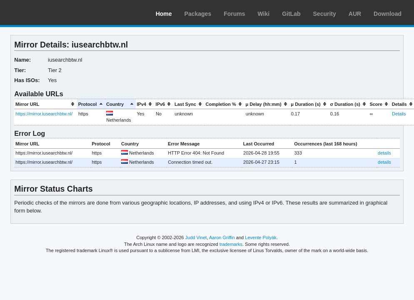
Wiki (264, 13)
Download (388, 13)
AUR (355, 13)
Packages (198, 13)
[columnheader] (45, 104)
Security (324, 13)
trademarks (230, 244)
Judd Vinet (196, 237)
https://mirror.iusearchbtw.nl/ (43, 113)
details (384, 152)
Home (164, 13)
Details (399, 113)
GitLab (291, 13)
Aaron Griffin (222, 237)
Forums (234, 13)
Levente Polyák (260, 237)
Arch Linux (45, 12)
